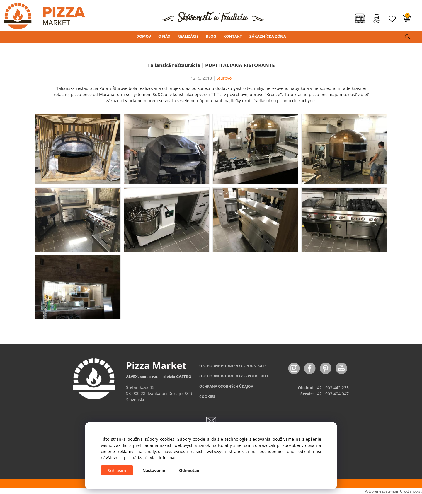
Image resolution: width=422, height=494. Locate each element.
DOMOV (143, 36)
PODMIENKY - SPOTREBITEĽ (234, 376)
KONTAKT (232, 36)
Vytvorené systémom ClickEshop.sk (393, 491)
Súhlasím (117, 470)
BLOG (211, 36)
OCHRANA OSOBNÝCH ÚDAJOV (226, 386)
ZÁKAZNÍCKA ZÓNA (267, 36)
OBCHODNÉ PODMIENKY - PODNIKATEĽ (233, 365)
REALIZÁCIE (187, 36)
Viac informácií (164, 457)
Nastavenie (153, 470)
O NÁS (164, 36)
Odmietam (190, 470)
